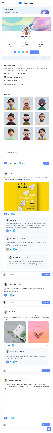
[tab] (33, 57)
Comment (46, 274)
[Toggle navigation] (49, 3)
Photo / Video (13, 163)
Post (46, 163)
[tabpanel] (26, 246)
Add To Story (34, 52)
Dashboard (7, 12)
